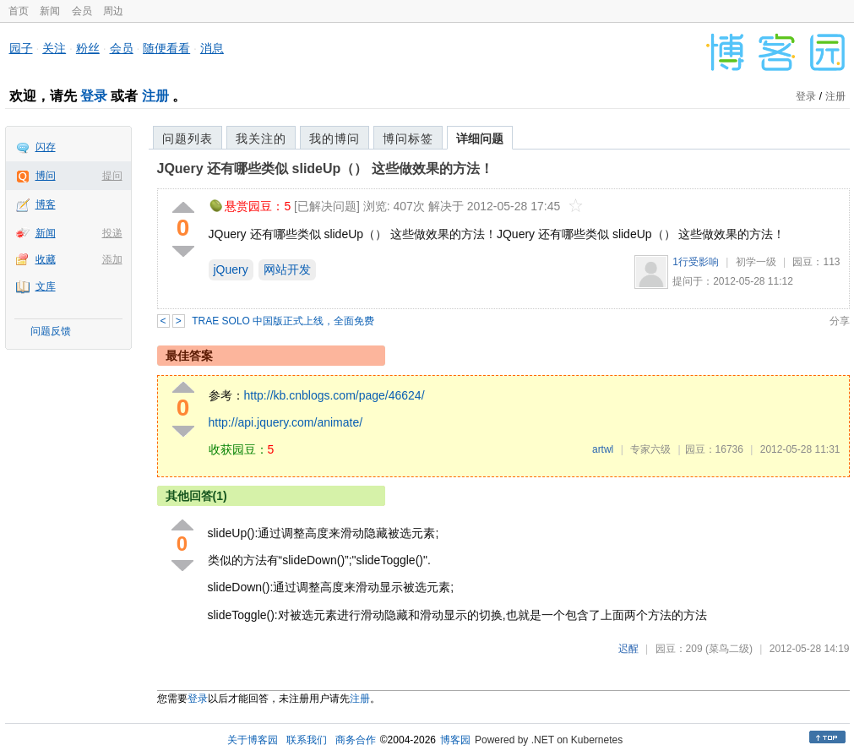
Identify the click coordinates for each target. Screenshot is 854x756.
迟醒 (628, 649)
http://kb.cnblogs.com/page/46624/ (334, 395)
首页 (18, 11)
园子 (21, 48)
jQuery (231, 269)
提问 (112, 176)
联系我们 (306, 740)
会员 (82, 11)
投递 (112, 233)
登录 (93, 96)
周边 (113, 11)
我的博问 (334, 138)
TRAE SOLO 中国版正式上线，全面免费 (283, 321)
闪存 (45, 147)
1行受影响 (695, 262)
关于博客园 (252, 740)
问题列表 (187, 138)
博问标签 (408, 138)
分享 (840, 321)
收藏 (45, 259)
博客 (45, 204)
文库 (45, 286)
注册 (155, 96)
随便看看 (166, 48)
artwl (602, 449)
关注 (54, 48)
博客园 (455, 740)
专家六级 (650, 449)
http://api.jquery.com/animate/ (286, 422)
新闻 (50, 11)
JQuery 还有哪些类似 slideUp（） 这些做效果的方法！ (325, 168)
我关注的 (261, 138)
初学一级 (756, 262)
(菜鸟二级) (729, 649)
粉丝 (88, 48)
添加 (112, 259)
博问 (45, 176)
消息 (212, 48)
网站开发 (287, 269)
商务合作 (355, 740)
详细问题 (479, 138)
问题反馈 (50, 331)
